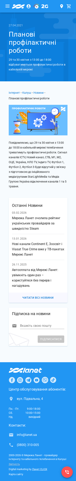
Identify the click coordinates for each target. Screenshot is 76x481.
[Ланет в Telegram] (28, 380)
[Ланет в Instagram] (20, 380)
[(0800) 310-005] (67, 472)
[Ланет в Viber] (45, 380)
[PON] (41, 6)
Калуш (26, 92)
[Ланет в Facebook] (12, 380)
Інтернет (14, 92)
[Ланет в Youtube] (36, 380)
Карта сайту (16, 474)
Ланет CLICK (39, 469)
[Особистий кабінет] (28, 6)
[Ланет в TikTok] (53, 380)
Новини (38, 92)
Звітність (14, 464)
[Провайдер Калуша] (18, 6)
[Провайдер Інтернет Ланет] (30, 370)
